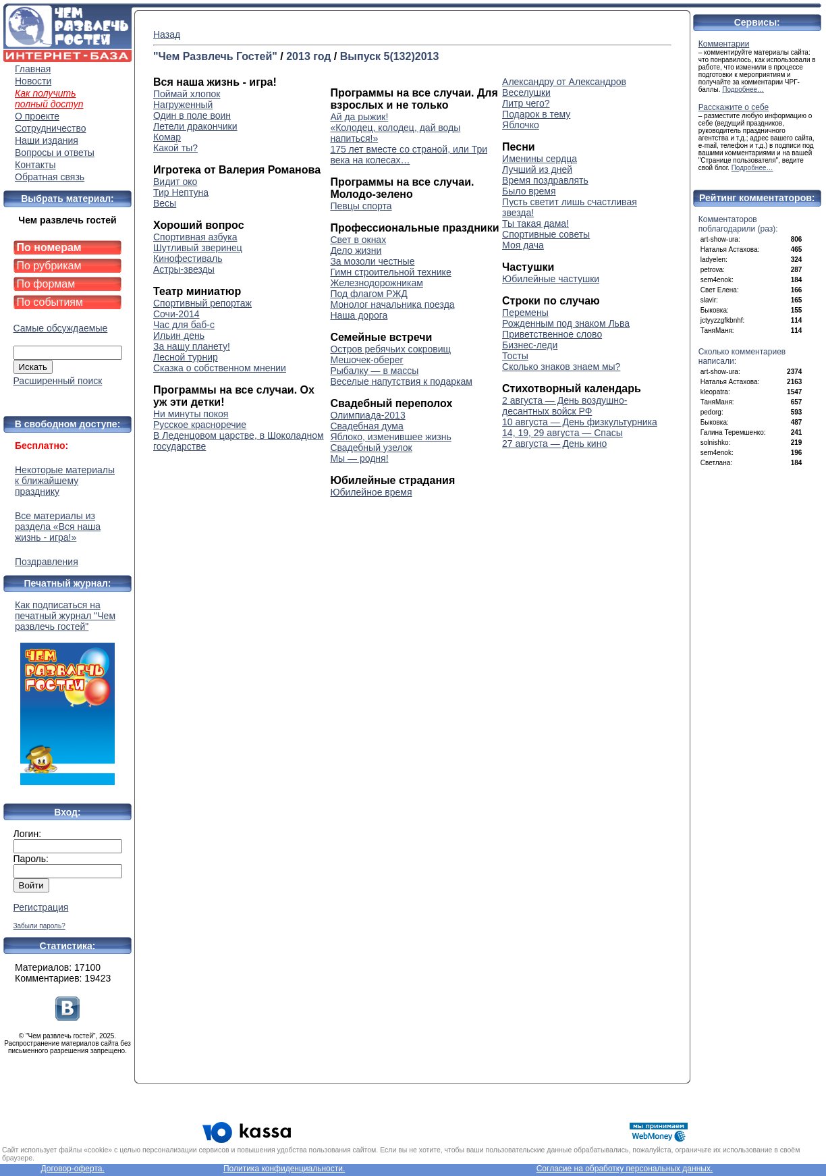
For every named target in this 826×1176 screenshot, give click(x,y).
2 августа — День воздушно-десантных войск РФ (564, 406)
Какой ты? (175, 147)
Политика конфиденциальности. (284, 1168)
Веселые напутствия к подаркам (401, 381)
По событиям (50, 302)
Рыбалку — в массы (374, 370)
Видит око (175, 181)
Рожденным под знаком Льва (566, 323)
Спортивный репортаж (202, 303)
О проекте (37, 116)
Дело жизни (355, 250)
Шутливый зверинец (197, 247)
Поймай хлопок (186, 93)
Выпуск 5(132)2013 (389, 56)
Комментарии (724, 44)
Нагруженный (183, 104)
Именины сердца (539, 158)
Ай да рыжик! (359, 116)
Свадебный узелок (371, 447)
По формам (46, 284)
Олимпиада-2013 (367, 415)
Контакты (35, 164)
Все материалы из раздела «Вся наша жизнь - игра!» (58, 526)
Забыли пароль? (39, 926)
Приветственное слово (552, 334)
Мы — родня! (359, 458)
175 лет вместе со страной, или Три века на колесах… (408, 154)
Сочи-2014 (176, 314)
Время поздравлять (545, 180)
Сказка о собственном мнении (219, 368)
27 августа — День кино (554, 443)
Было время (528, 191)
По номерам (49, 247)
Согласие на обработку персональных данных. (624, 1168)
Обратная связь (49, 176)
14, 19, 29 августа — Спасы (562, 432)
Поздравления (46, 561)
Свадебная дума (366, 426)
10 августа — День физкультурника (579, 422)
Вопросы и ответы (54, 152)
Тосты (515, 355)
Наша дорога (358, 315)
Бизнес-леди (529, 345)
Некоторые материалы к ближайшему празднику (65, 480)
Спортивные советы (546, 234)
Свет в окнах (358, 239)
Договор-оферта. (72, 1168)
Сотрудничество (50, 128)
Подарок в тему (536, 114)
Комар (167, 137)
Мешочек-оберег (366, 359)
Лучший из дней (537, 169)
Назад (166, 34)
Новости (33, 81)
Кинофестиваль (188, 258)
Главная (33, 68)
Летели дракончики (195, 126)
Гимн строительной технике (390, 272)
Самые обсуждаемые (60, 328)
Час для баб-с (184, 324)
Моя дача (523, 245)
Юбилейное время (371, 492)
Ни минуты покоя (190, 413)
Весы (164, 203)
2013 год (308, 56)
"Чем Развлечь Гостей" (215, 56)
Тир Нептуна (181, 192)
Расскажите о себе (733, 107)
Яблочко (520, 124)
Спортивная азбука (195, 237)
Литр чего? (526, 103)
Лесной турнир (185, 357)
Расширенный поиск (58, 380)
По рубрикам (49, 265)
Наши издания (46, 140)
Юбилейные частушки (550, 278)
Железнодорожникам (376, 282)
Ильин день (178, 335)
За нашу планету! (191, 346)
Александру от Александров (564, 81)
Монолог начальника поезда (392, 304)
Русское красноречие (199, 424)
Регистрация (41, 907)
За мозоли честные (372, 261)
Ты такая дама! (535, 223)
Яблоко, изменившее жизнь (390, 436)
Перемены (525, 312)
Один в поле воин (192, 115)
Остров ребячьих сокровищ (390, 349)
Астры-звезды (184, 269)
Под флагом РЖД (368, 293)
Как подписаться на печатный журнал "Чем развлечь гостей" (67, 692)
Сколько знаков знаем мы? (561, 366)
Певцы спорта (360, 206)
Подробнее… (743, 89)
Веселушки (526, 92)
